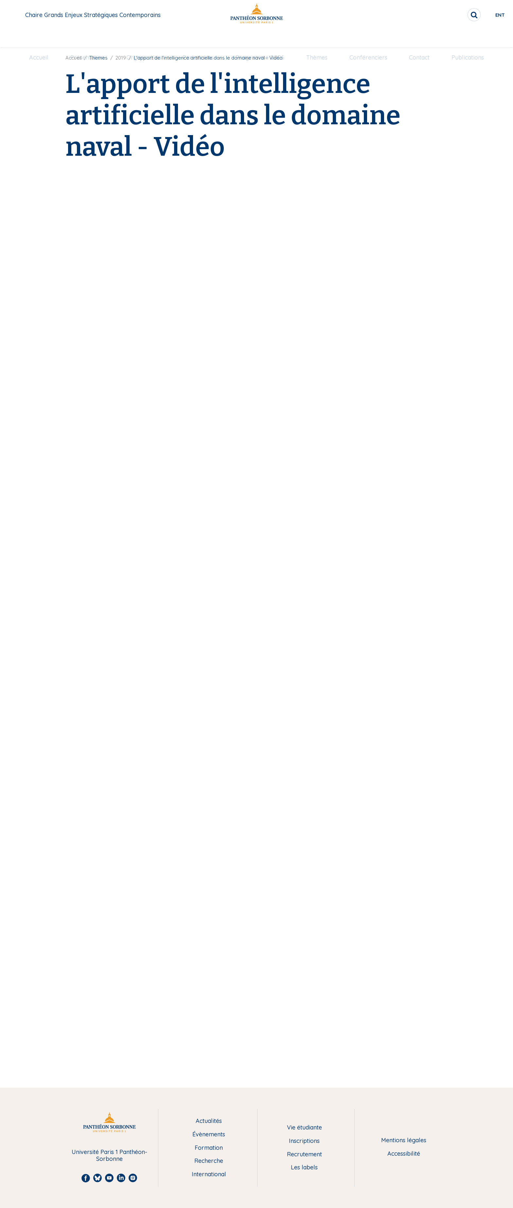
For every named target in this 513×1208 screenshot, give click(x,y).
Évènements (208, 1134)
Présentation (87, 38)
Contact (419, 38)
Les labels (304, 1167)
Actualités (209, 1121)
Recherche (208, 1161)
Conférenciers (368, 38)
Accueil (38, 38)
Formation (209, 1148)
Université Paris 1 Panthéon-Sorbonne (109, 1155)
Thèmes (316, 38)
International (209, 1174)
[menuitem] (39, 38)
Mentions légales (403, 1140)
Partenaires (198, 38)
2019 (120, 58)
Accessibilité (403, 1153)
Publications (467, 38)
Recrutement (304, 1154)
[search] (449, 14)
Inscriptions (304, 1141)
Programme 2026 (260, 38)
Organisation (143, 38)
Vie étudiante (304, 1127)
